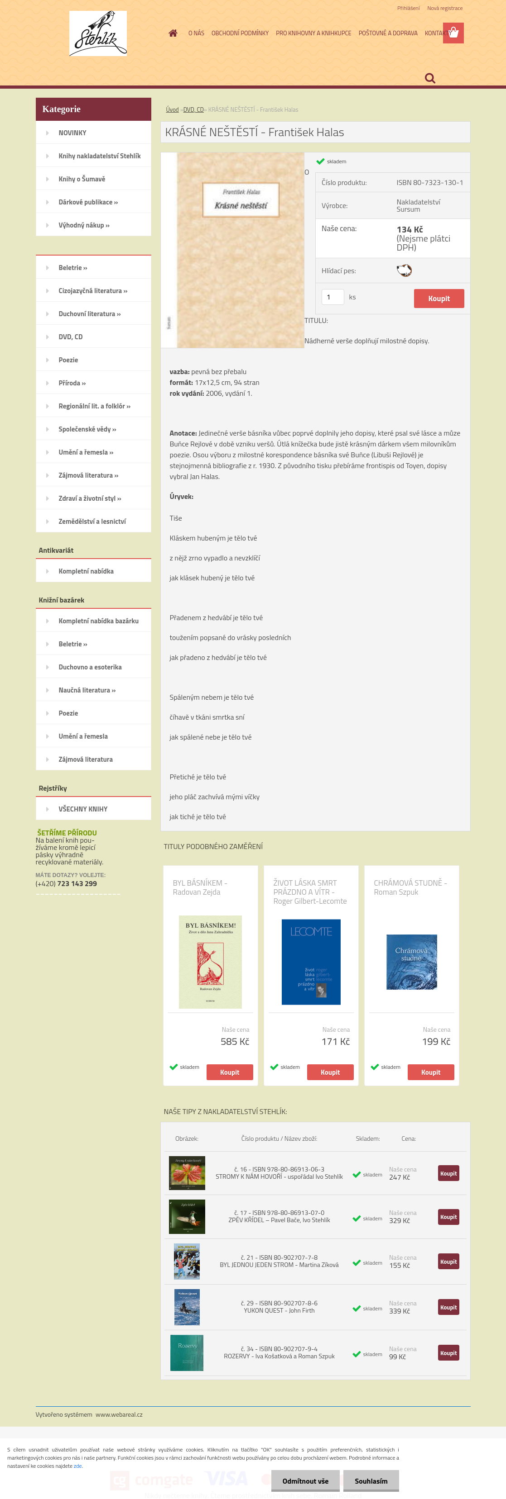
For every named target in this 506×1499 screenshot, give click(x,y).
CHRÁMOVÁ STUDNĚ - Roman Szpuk (411, 887)
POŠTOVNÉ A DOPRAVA (388, 33)
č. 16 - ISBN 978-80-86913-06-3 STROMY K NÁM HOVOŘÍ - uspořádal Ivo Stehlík (279, 1172)
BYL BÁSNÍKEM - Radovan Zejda (200, 887)
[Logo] (98, 33)
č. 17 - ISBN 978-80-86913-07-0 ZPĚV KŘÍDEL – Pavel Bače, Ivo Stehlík (279, 1216)
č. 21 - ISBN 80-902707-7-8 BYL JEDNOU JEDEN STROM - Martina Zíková (279, 1260)
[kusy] (333, 297)
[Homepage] (171, 33)
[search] (429, 78)
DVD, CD (193, 109)
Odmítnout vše (306, 1480)
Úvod (172, 109)
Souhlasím (371, 1480)
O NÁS (196, 33)
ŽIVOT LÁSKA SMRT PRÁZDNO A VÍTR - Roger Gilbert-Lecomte (310, 892)
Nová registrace (445, 8)
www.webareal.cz (119, 1414)
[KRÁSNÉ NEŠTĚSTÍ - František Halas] (232, 156)
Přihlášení (408, 8)
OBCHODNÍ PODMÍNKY (240, 33)
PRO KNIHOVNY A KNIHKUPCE (313, 33)
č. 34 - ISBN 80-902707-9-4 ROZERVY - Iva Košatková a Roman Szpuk (279, 1352)
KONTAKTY (438, 33)
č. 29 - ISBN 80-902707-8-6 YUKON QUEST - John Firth (279, 1306)
